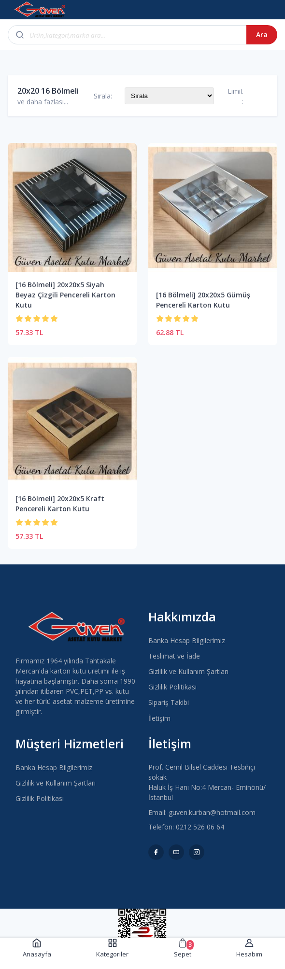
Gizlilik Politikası (172, 686)
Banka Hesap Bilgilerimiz (186, 640)
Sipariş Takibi (168, 702)
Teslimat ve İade (174, 655)
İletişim (159, 718)
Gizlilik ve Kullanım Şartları (188, 671)
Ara (262, 34)
